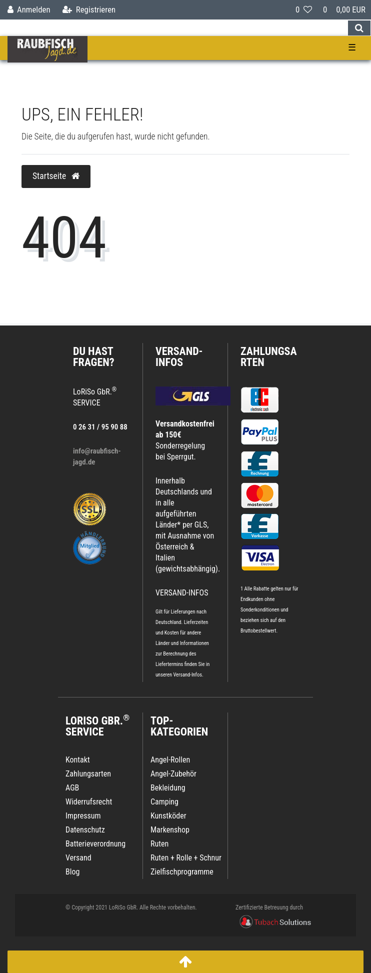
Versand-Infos (187, 675)
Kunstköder (168, 815)
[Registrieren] (89, 10)
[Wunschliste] (304, 10)
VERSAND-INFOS (179, 356)
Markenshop (170, 829)
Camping (164, 801)
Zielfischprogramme (182, 871)
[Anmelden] (29, 10)
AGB (72, 787)
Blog (73, 871)
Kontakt (78, 759)
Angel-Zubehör (173, 773)
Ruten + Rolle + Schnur (186, 857)
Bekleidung (168, 787)
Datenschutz (85, 829)
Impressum (83, 815)
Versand (79, 857)
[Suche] (359, 28)
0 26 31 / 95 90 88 (100, 427)
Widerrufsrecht (89, 801)
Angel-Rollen (170, 759)
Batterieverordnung (96, 843)
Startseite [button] (56, 176)
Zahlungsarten (268, 356)
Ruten (159, 843)
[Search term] (174, 28)
